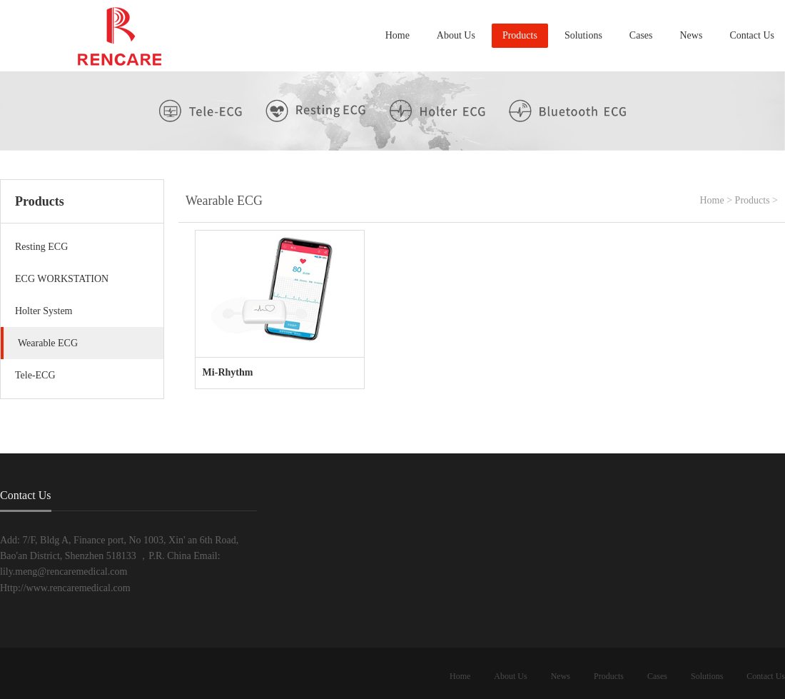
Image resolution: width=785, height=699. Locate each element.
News (691, 35)
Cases (641, 35)
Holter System (44, 311)
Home (397, 35)
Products (519, 35)
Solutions (583, 35)
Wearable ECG (48, 343)
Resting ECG (41, 246)
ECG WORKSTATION (61, 278)
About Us (456, 35)
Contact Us (751, 35)
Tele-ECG (35, 375)
